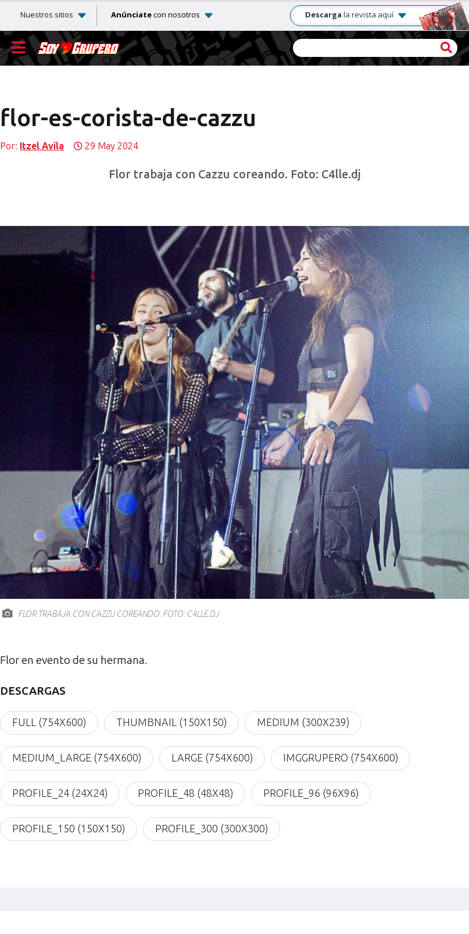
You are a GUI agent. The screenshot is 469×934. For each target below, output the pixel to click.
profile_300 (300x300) (211, 828)
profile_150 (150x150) (68, 828)
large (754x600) (212, 758)
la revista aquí (356, 15)
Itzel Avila (42, 146)
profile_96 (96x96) (311, 793)
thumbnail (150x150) (171, 722)
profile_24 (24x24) (60, 793)
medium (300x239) (303, 722)
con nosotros (155, 14)
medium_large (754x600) (76, 758)
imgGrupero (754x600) (340, 758)
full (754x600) (49, 722)
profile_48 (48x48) (185, 793)
